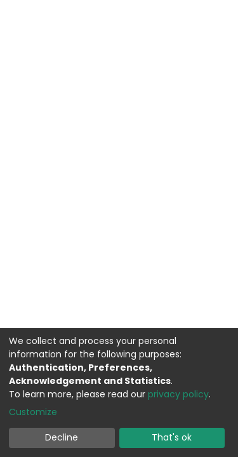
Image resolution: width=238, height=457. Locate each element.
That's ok (172, 437)
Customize (33, 412)
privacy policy (178, 394)
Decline (61, 437)
